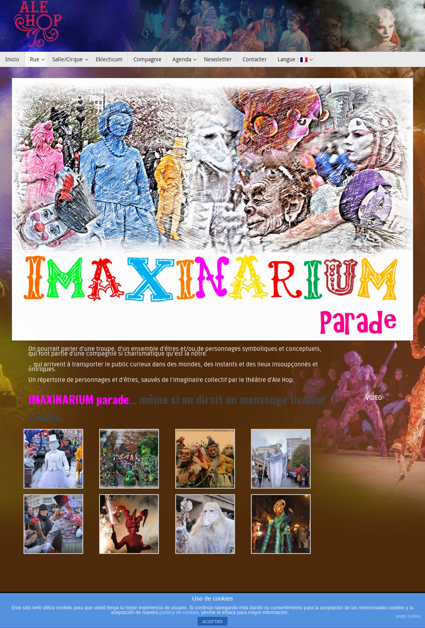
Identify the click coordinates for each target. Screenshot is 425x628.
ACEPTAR (212, 621)
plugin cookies (408, 616)
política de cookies (179, 612)
